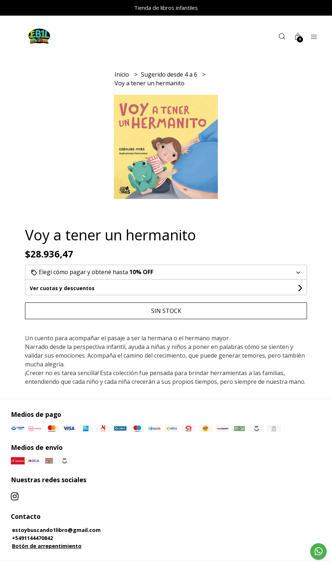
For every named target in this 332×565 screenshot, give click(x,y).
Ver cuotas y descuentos (62, 288)
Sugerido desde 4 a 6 (170, 74)
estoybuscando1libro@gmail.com (56, 530)
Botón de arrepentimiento (47, 545)
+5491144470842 (32, 537)
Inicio (122, 74)
